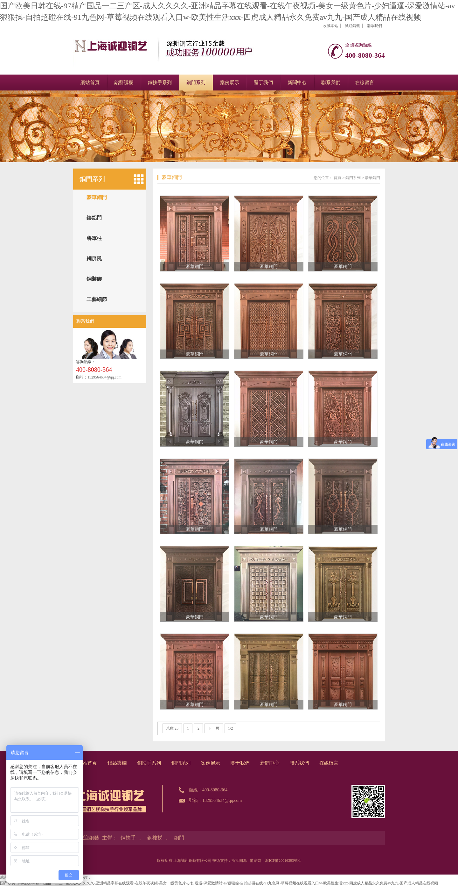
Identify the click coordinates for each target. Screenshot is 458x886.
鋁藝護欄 (123, 82)
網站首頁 (90, 82)
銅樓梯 (155, 837)
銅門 (179, 837)
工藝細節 (97, 299)
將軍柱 (94, 238)
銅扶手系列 (160, 82)
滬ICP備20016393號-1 (283, 860)
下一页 (213, 728)
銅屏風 (94, 258)
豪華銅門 (97, 197)
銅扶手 (128, 837)
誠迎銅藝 (352, 26)
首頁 (337, 178)
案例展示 (229, 82)
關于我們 (263, 82)
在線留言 (364, 82)
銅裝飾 (94, 279)
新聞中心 (297, 82)
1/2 (230, 728)
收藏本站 (330, 26)
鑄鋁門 (94, 217)
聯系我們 (374, 26)
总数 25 (172, 728)
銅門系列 (195, 82)
